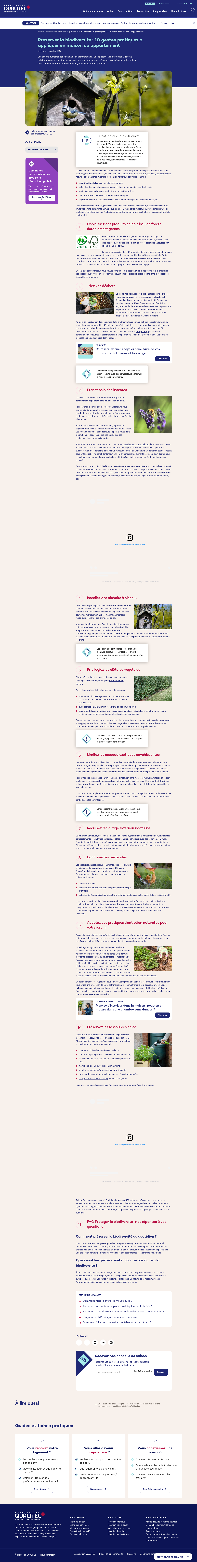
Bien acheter (96, 1486)
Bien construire (156, 1514)
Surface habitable (78, 1531)
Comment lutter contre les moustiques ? (107, 1298)
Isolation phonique (116, 1519)
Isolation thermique (117, 1528)
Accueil (41, 32)
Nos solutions (178, 11)
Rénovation (143, 11)
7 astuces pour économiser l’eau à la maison (128, 1083)
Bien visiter (77, 1514)
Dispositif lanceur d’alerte (111, 1551)
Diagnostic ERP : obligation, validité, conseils (110, 1314)
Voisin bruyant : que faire (119, 1525)
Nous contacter (47, 1552)
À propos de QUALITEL (25, 1552)
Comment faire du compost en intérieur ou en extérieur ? (117, 1319)
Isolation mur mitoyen (118, 1522)
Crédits (178, 1551)
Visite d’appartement (79, 1522)
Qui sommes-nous (93, 11)
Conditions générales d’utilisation (155, 1551)
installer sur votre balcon (134, 443)
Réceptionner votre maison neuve (161, 1531)
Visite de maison (77, 1519)
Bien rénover (40, 1486)
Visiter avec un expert (80, 1525)
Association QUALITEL (183, 4)
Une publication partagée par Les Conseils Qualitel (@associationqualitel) (130, 581)
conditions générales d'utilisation (126, 1403)
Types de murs (153, 1528)
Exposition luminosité (80, 1528)
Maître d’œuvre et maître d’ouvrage (162, 1519)
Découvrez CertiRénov (41, 197)
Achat (110, 11)
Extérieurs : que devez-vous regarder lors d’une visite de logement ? (123, 1309)
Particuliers (150, 4)
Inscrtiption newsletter (143, 1368)
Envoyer (161, 1369)
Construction (125, 11)
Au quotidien (160, 11)
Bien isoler (115, 1514)
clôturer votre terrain (119, 679)
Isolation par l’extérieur (118, 1531)
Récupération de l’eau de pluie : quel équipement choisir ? (117, 1304)
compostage (142, 331)
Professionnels (164, 4)
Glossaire (131, 1551)
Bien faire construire (153, 1486)
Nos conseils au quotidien (57, 32)
